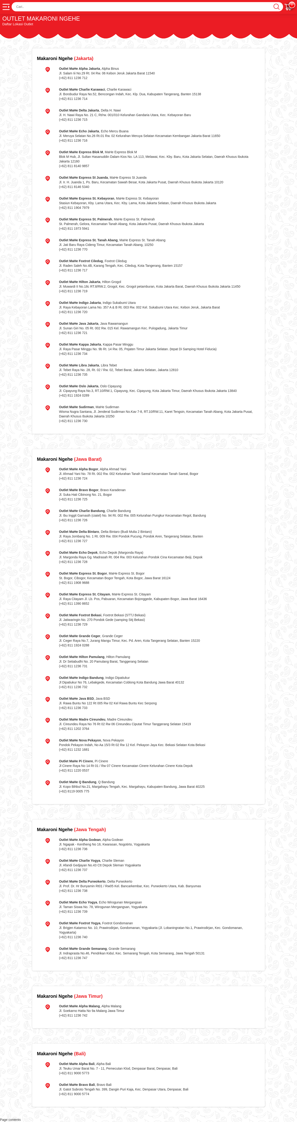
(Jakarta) (65, 58)
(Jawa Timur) (70, 996)
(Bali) (61, 1053)
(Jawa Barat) (69, 459)
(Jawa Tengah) (71, 829)
